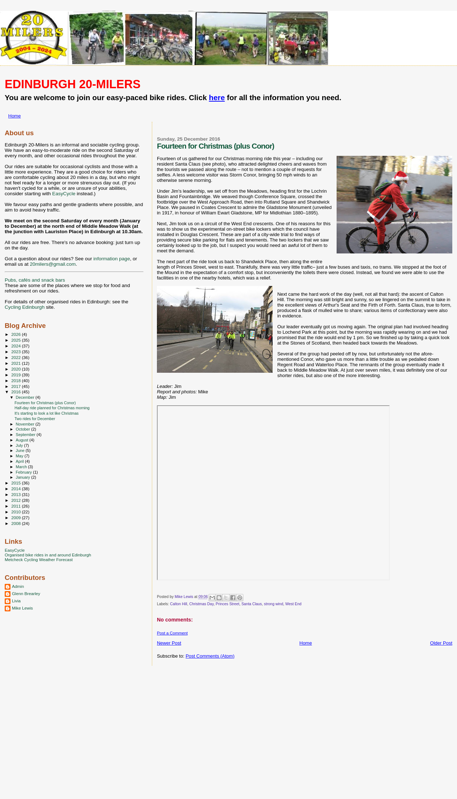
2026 (16, 334)
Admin (18, 586)
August (23, 440)
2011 (16, 506)
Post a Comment (172, 633)
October (23, 429)
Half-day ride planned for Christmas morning (52, 408)
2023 (16, 351)
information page (111, 258)
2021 (16, 363)
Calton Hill (178, 604)
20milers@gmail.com (53, 264)
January (23, 477)
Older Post (441, 643)
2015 (16, 482)
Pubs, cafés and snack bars (35, 280)
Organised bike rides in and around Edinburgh (48, 554)
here (217, 97)
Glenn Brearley (26, 593)
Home (14, 116)
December (25, 397)
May (20, 456)
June (21, 450)
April (20, 461)
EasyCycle (63, 193)
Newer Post (169, 643)
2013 (16, 494)
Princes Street (227, 604)
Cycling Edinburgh (24, 307)
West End (293, 604)
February (24, 472)
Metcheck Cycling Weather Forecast (39, 559)
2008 (16, 523)
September (26, 434)
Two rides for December (34, 418)
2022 (16, 357)
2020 (16, 369)
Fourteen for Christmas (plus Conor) (45, 403)
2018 (16, 380)
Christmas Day (201, 604)
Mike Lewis (22, 608)
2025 (16, 340)
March (22, 467)
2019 (16, 374)
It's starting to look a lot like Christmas (46, 413)
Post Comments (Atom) (209, 656)
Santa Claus (252, 604)
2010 (16, 511)
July (20, 445)
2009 (16, 517)
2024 (16, 345)
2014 (16, 488)
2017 (16, 386)
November (25, 424)
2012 (16, 500)
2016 (16, 391)
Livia (16, 600)
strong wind (273, 604)
